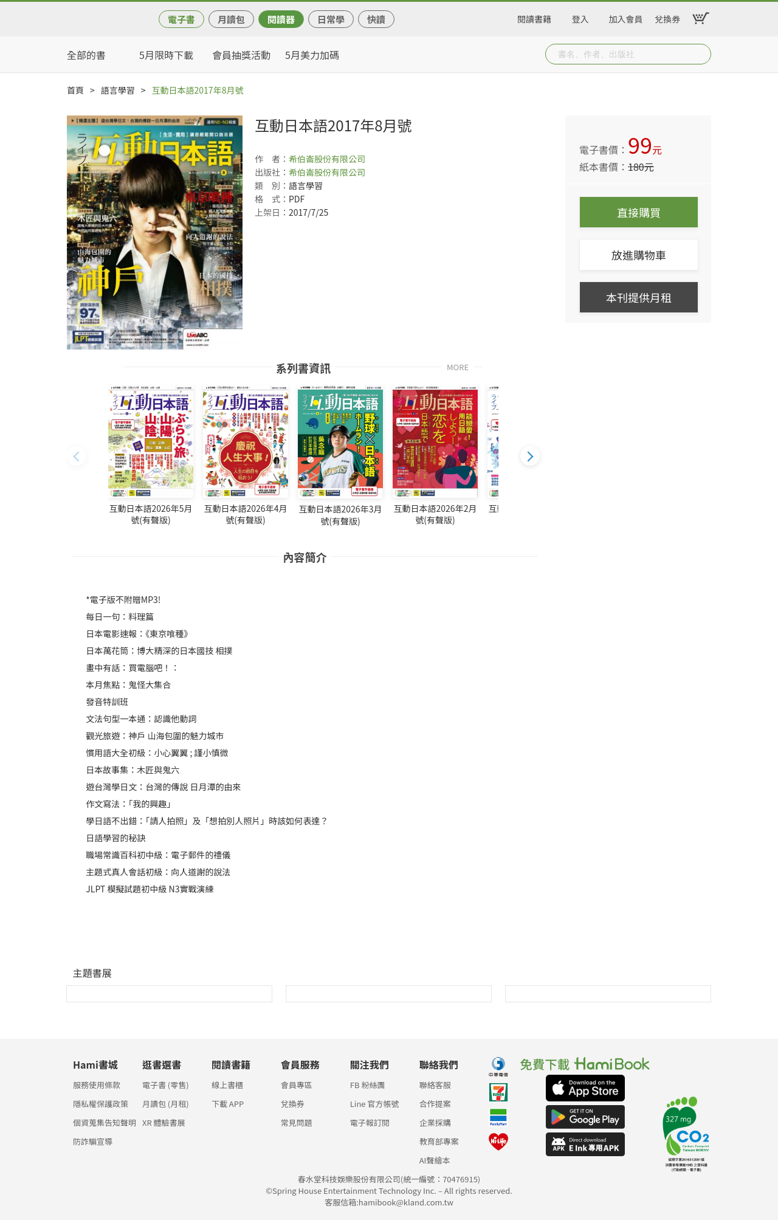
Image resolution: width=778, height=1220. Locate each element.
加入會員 (626, 17)
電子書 (181, 19)
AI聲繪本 (434, 1160)
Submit (701, 54)
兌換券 (667, 17)
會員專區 (296, 1085)
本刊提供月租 (639, 297)
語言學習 (118, 90)
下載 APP (228, 1103)
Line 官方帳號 (374, 1103)
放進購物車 (638, 255)
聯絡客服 (435, 1085)
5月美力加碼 (312, 54)
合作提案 (435, 1103)
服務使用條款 (96, 1085)
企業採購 (435, 1122)
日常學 (331, 19)
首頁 (75, 90)
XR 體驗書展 (163, 1122)
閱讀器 (281, 19)
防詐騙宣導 (92, 1141)
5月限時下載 (166, 54)
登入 (580, 17)
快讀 (376, 19)
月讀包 (231, 19)
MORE (458, 366)
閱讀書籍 (534, 17)
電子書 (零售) (165, 1085)
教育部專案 (439, 1141)
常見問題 (296, 1122)
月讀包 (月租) (165, 1103)
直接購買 (639, 212)
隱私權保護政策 (100, 1103)
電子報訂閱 (370, 1122)
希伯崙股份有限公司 (327, 159)
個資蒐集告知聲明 (104, 1122)
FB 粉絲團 (367, 1085)
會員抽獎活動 (241, 54)
